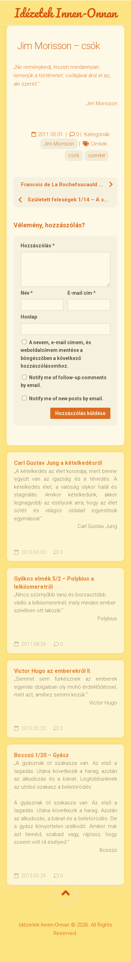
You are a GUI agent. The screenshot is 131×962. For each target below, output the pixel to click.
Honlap (29, 317)
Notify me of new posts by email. (66, 398)
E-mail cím (81, 293)
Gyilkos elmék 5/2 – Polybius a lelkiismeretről (54, 582)
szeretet (96, 155)
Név (27, 293)
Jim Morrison (59, 144)
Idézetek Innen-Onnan (65, 12)
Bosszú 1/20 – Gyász (41, 755)
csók (73, 155)
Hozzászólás (38, 245)
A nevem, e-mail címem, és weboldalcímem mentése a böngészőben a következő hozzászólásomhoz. (56, 354)
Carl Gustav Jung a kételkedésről (58, 463)
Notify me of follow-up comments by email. (64, 381)
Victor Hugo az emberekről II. (52, 671)
